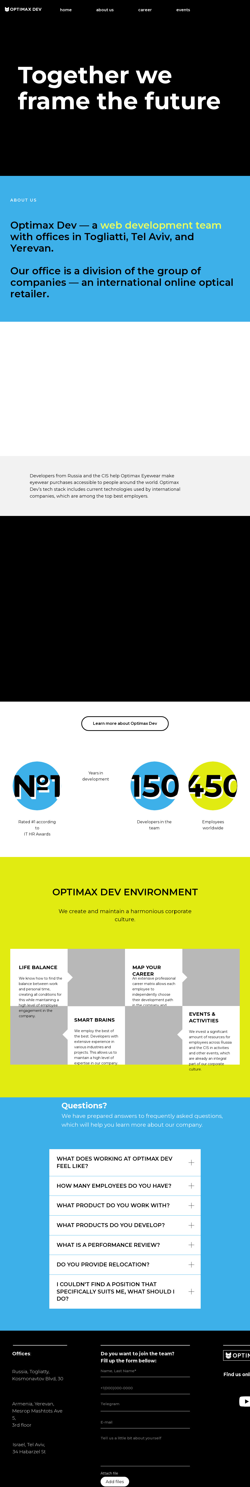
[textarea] (145, 1356)
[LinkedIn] (240, 9)
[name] (145, 1322)
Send (145, 1456)
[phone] (145, 1339)
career (145, 10)
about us (105, 10)
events (183, 10)
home (66, 10)
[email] (145, 1373)
